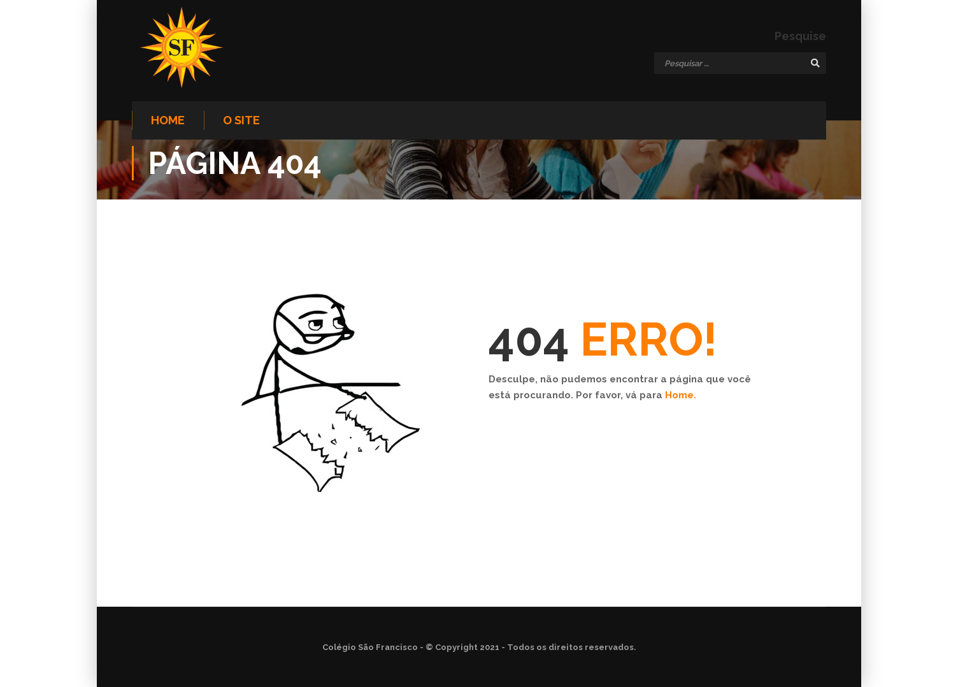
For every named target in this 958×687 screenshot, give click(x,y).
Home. (680, 395)
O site (241, 120)
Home (168, 120)
